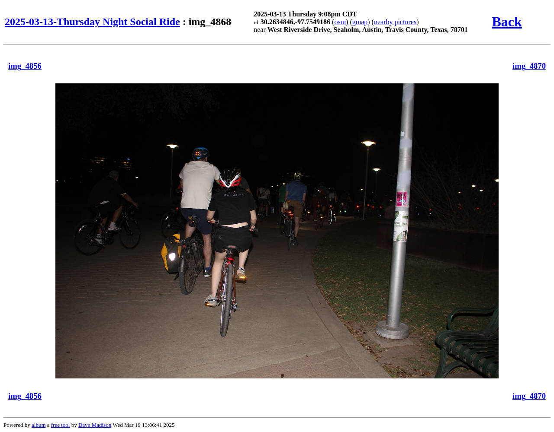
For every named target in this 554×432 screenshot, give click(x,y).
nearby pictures (395, 21)
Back (507, 21)
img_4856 (25, 65)
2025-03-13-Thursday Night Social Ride (92, 21)
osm (340, 21)
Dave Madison (94, 425)
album (39, 425)
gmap (360, 21)
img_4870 (529, 65)
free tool (60, 425)
